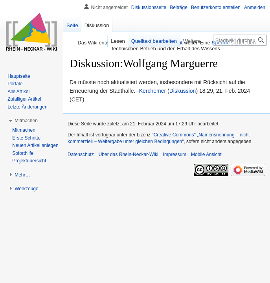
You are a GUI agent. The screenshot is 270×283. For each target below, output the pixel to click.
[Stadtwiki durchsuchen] (240, 40)
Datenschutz (81, 154)
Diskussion (182, 91)
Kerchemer (152, 91)
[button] (26, 120)
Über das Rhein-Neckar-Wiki (128, 154)
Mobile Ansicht (206, 154)
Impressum (174, 154)
